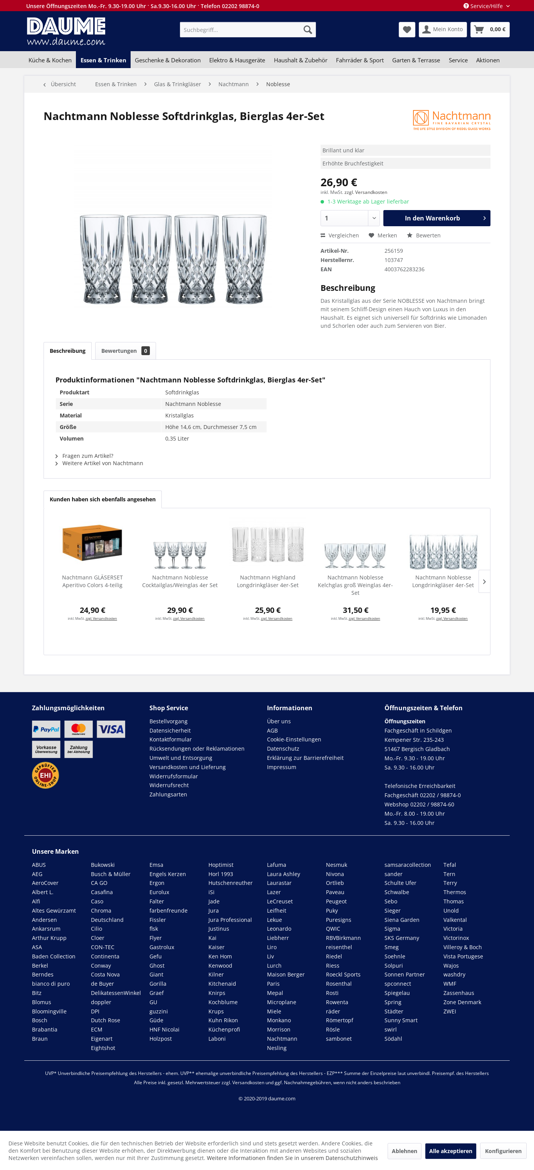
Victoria (453, 928)
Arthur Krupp (49, 937)
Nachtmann (282, 1038)
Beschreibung (68, 350)
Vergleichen (340, 235)
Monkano (279, 1020)
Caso (97, 901)
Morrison (279, 1029)
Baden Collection (54, 956)
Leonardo (279, 928)
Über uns (279, 721)
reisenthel (339, 947)
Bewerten (424, 235)
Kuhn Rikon (223, 1020)
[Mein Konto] (443, 29)
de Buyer (102, 983)
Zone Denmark (462, 1002)
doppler (101, 1002)
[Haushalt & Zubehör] (301, 60)
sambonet (339, 1038)
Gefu (155, 956)
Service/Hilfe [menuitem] (483, 6)
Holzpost (160, 1038)
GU (153, 1002)
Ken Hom (220, 956)
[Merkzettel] (407, 29)
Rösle (333, 1029)
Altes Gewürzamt (54, 910)
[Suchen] (308, 29)
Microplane (281, 1002)
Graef (156, 992)
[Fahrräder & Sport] (360, 60)
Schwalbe (397, 892)
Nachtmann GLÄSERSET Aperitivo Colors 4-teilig (92, 581)
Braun (40, 1038)
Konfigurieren (503, 1151)
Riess (332, 965)
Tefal (449, 864)
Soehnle (395, 956)
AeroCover (45, 882)
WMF (449, 983)
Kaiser (216, 947)
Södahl (393, 1038)
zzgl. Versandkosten (365, 192)
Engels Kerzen (167, 874)
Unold (451, 910)
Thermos (454, 892)
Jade (214, 901)
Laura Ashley (283, 874)
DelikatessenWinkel (116, 992)
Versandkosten (248, 1082)
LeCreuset (280, 901)
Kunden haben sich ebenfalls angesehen (103, 499)
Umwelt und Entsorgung (180, 757)
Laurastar (279, 882)
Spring (393, 1002)
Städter (394, 1011)
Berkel (40, 965)
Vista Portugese (463, 956)
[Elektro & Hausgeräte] (237, 60)
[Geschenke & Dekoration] (168, 60)
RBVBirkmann (343, 937)
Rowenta (337, 1002)
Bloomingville (49, 1011)
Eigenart (102, 1038)
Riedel (334, 956)
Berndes (43, 974)
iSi (211, 892)
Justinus (218, 928)
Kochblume (223, 1002)
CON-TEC (102, 947)
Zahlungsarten (168, 794)
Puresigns (338, 919)
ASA (37, 947)
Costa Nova (105, 974)
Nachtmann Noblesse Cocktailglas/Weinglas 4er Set (180, 581)
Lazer (274, 892)
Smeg (392, 947)
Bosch (39, 1020)
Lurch (274, 965)
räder (333, 1011)
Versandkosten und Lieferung (187, 767)
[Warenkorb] (490, 29)
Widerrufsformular (173, 776)
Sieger (393, 910)
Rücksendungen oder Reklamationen (197, 748)
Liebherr (278, 937)
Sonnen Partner (405, 974)
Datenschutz (283, 748)
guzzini (158, 1011)
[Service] (458, 60)
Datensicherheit (170, 730)
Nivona (335, 874)
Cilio (96, 928)
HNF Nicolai (164, 1029)
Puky (332, 910)
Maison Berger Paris (286, 979)
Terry (450, 882)
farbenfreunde (168, 910)
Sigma (392, 928)
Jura (213, 910)
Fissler (157, 919)
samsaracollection (408, 864)
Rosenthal (339, 983)
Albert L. (43, 892)
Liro (272, 947)
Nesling (277, 1047)
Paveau (335, 892)
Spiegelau (397, 992)
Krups (216, 1011)
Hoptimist (220, 864)
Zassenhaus (458, 992)
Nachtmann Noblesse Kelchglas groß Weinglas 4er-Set (355, 585)
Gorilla (157, 983)
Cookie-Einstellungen (294, 739)
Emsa (156, 864)
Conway (101, 965)
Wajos (451, 965)
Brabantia (44, 1029)
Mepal (275, 992)
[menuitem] (248, 29)
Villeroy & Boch (462, 947)
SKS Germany (402, 937)
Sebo (391, 901)
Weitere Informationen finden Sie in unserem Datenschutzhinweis (292, 1158)
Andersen (44, 919)
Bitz (37, 992)
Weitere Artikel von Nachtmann (99, 463)
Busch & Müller (111, 874)
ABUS (39, 864)
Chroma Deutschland (107, 915)
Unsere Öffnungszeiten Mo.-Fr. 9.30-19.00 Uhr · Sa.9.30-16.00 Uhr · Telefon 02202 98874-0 (142, 6)
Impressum (281, 767)
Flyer (155, 937)
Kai (212, 937)
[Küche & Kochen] (50, 60)
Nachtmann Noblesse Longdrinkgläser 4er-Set (443, 581)
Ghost (157, 965)
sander (394, 874)
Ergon (157, 882)
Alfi (36, 901)
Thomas (453, 901)
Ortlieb (335, 882)
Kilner (216, 974)
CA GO (99, 882)
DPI (95, 1011)
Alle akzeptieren (450, 1151)
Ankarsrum (46, 928)
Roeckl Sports (343, 974)
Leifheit (276, 910)
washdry (454, 974)
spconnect (398, 983)
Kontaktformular (170, 739)
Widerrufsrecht (169, 785)
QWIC (333, 928)
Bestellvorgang (168, 721)
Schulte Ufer (400, 882)
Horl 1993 (220, 874)
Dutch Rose (105, 1020)
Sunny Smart (401, 1020)
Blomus (41, 1002)
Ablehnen (404, 1151)
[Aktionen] (488, 60)
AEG (37, 874)
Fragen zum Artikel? (84, 455)
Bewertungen (125, 350)
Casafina (102, 892)
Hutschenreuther (230, 882)
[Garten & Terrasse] (416, 60)
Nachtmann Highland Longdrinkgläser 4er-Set (268, 581)
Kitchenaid (222, 983)
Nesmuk (336, 864)
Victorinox (456, 937)
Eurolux (159, 892)
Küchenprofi (224, 1029)
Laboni (217, 1038)
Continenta (105, 956)
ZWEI (449, 1011)
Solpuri (394, 965)
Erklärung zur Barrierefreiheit (305, 757)
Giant (156, 974)
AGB (272, 730)
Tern (449, 874)
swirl (391, 1029)
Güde (156, 1020)
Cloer (97, 937)
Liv (270, 956)
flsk (153, 928)
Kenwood (220, 965)
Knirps (216, 992)
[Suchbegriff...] (248, 29)
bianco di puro (51, 983)
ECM (96, 1029)
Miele (274, 1011)
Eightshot (103, 1047)
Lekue (274, 919)
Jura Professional (230, 919)
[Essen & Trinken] (103, 60)
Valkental (455, 919)
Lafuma (276, 864)
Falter (156, 901)
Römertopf (339, 1020)
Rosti (332, 992)
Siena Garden (402, 919)
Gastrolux (161, 947)
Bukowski (103, 864)
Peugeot (336, 901)
